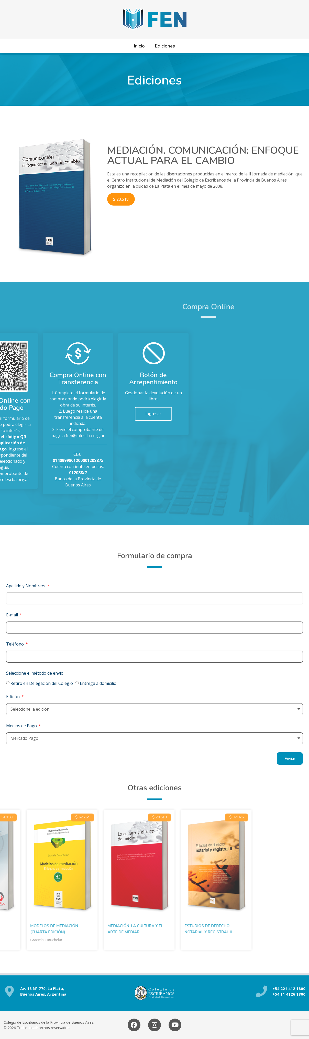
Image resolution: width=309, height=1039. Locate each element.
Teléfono (15, 644)
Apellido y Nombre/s (26, 586)
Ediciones (165, 46)
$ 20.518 (121, 199)
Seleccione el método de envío (34, 673)
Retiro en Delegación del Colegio (41, 683)
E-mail (12, 615)
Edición (13, 696)
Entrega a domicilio (98, 683)
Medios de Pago (22, 726)
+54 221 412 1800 (288, 988)
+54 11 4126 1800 (288, 994)
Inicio (139, 46)
